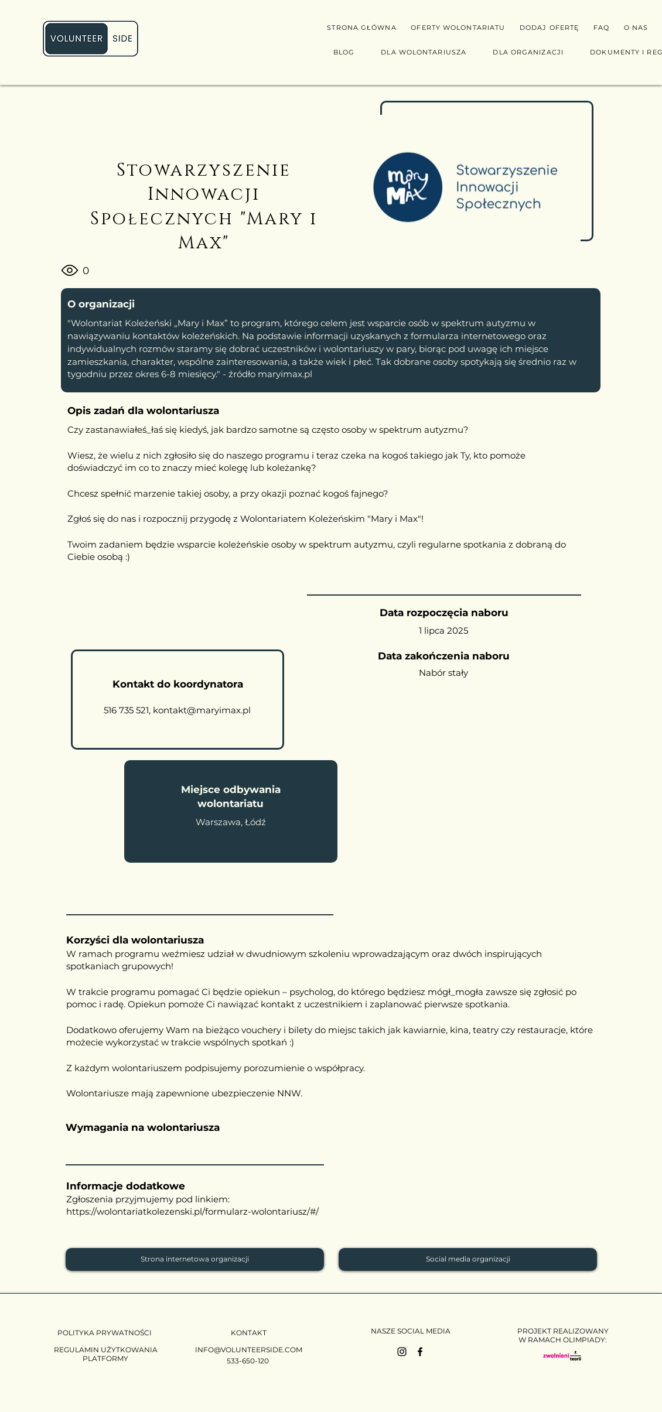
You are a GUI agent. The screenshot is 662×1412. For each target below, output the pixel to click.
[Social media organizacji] (468, 1259)
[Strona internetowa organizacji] (195, 1259)
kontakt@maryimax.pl (202, 710)
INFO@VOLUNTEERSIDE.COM (248, 1349)
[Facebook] (420, 1352)
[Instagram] (402, 1352)
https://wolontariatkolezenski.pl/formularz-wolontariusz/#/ (192, 1211)
